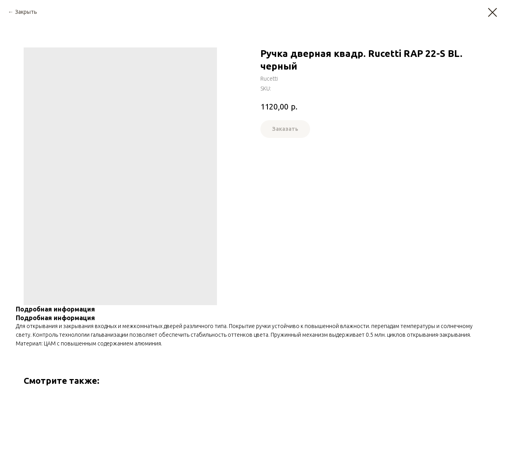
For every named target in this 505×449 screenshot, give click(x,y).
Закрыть (26, 12)
